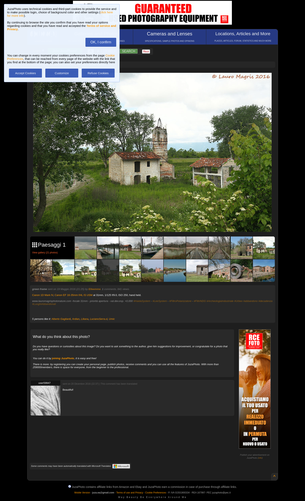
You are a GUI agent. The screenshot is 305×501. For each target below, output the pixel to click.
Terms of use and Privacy (129, 492)
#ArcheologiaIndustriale (219, 301)
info (260, 458)
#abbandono (250, 301)
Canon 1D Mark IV (42, 295)
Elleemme (94, 289)
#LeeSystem (160, 301)
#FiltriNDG (200, 301)
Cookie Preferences (155, 492)
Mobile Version (82, 492)
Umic (112, 318)
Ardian (76, 318)
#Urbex (238, 301)
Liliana (85, 318)
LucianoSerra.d (98, 318)
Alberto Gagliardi (61, 318)
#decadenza (265, 301)
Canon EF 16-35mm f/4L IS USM (73, 295)
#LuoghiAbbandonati (44, 304)
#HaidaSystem (142, 301)
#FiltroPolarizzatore (180, 301)
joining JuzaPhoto (63, 358)
